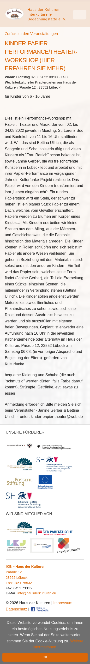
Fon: (10, 583)
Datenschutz (16, 609)
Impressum (62, 603)
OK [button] (44, 657)
